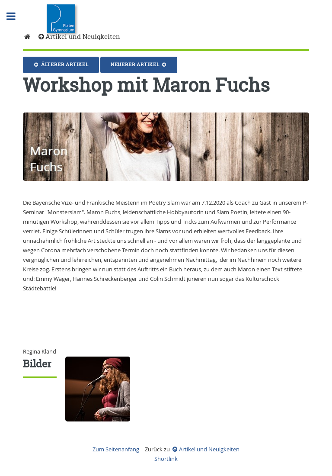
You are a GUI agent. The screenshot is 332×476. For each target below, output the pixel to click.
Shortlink (166, 459)
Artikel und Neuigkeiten (78, 36)
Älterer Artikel (61, 64)
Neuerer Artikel (139, 64)
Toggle (15, 16)
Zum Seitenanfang (116, 449)
